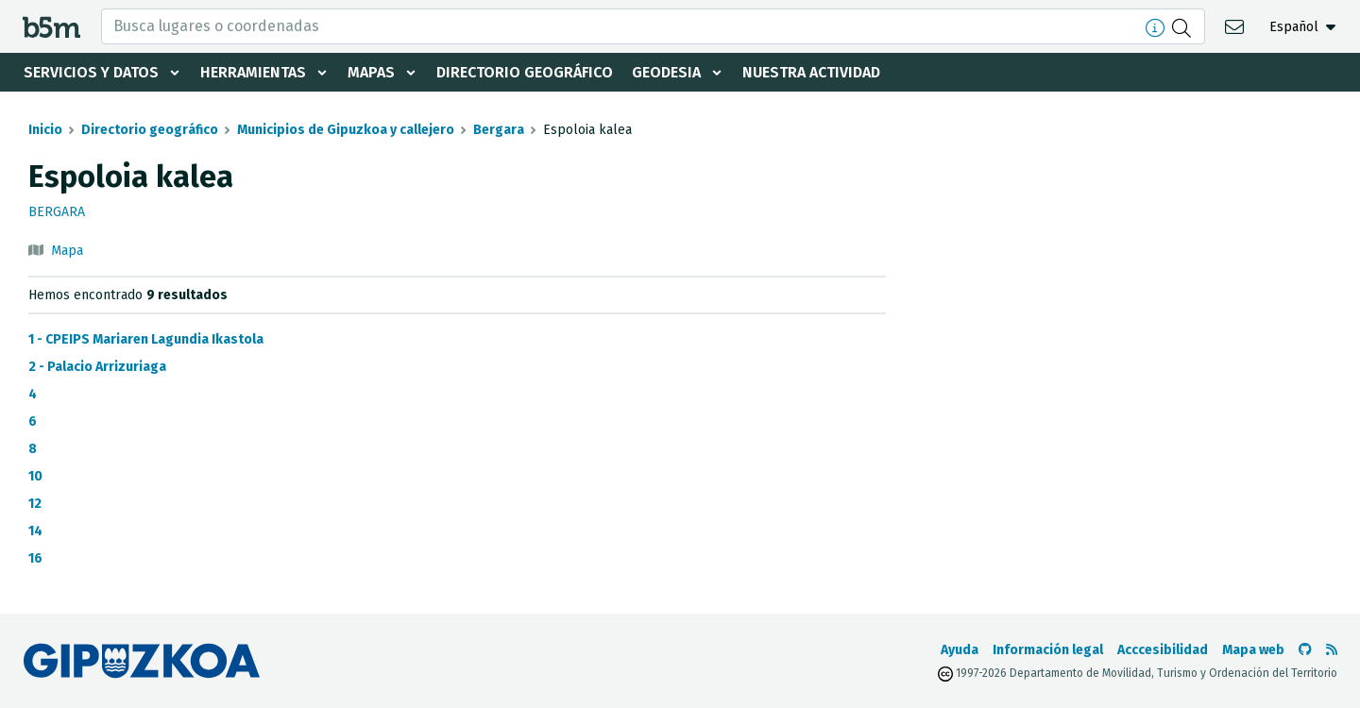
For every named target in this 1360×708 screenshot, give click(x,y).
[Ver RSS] (1331, 650)
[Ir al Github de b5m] (1305, 650)
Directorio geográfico (524, 72)
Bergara (498, 130)
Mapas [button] (371, 72)
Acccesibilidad (1162, 650)
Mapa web (1253, 650)
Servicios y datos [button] (91, 72)
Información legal (1048, 650)
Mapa (67, 251)
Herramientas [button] (253, 72)
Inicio (45, 130)
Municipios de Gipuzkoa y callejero (345, 130)
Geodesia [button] (666, 72)
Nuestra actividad (811, 72)
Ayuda (959, 650)
